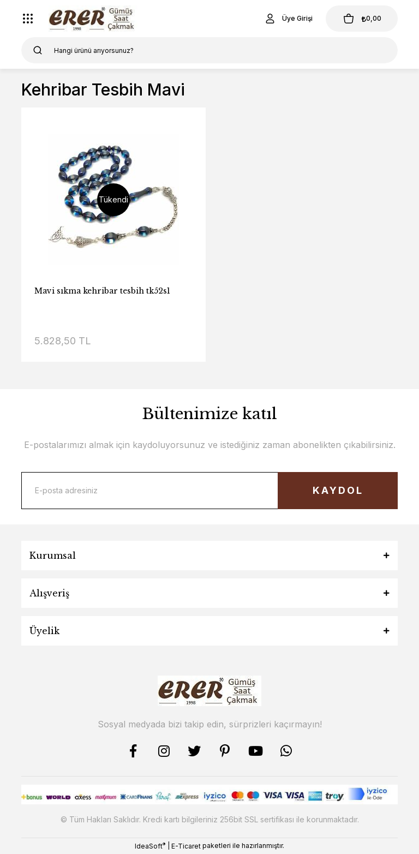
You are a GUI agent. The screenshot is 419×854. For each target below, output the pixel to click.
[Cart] (362, 18)
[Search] (209, 50)
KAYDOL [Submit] (338, 490)
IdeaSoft (150, 845)
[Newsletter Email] (209, 490)
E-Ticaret (186, 846)
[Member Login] (288, 18)
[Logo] (93, 18)
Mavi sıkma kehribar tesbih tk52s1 (102, 291)
